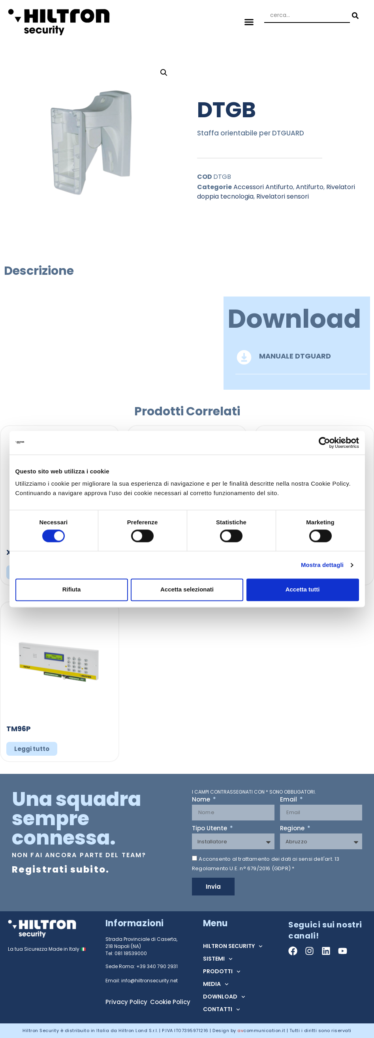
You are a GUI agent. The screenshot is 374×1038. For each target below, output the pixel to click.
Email (289, 799)
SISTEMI (218, 959)
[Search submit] (354, 15)
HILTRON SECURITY (233, 946)
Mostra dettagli (322, 564)
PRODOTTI (222, 972)
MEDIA (216, 984)
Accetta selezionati (187, 589)
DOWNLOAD (224, 997)
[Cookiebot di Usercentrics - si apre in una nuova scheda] (324, 443)
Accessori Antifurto (263, 186)
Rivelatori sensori (282, 196)
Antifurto (309, 186)
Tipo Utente (210, 828)
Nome (202, 799)
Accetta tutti (303, 589)
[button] (248, 21)
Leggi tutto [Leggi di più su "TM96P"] (31, 749)
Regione (293, 828)
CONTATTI (221, 1009)
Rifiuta (71, 589)
